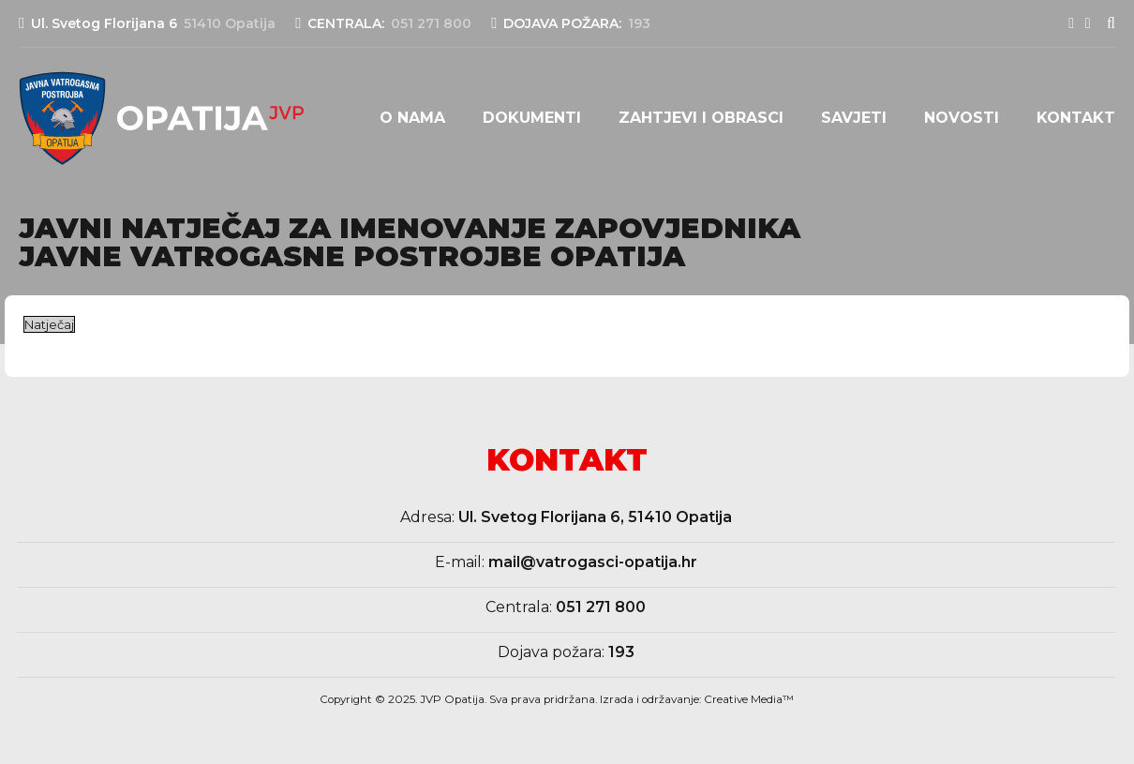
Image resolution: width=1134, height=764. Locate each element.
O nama (412, 118)
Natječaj (49, 324)
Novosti (961, 118)
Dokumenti (532, 118)
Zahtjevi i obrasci (701, 118)
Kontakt (1076, 118)
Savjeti (854, 118)
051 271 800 (601, 607)
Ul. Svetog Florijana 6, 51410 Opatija (595, 517)
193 (621, 652)
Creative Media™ (749, 699)
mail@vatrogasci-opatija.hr (592, 562)
